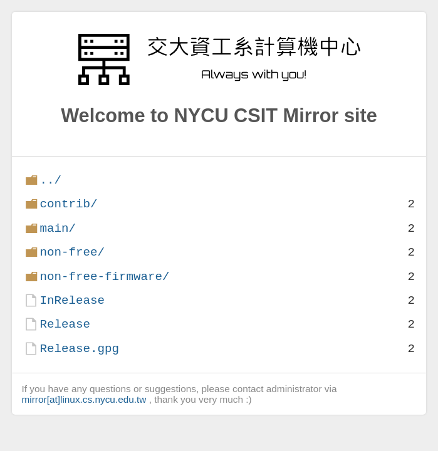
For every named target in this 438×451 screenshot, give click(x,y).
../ (50, 180)
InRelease (72, 300)
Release (64, 324)
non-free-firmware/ (104, 276)
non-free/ (72, 252)
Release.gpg (79, 348)
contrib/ (68, 203)
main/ (57, 228)
